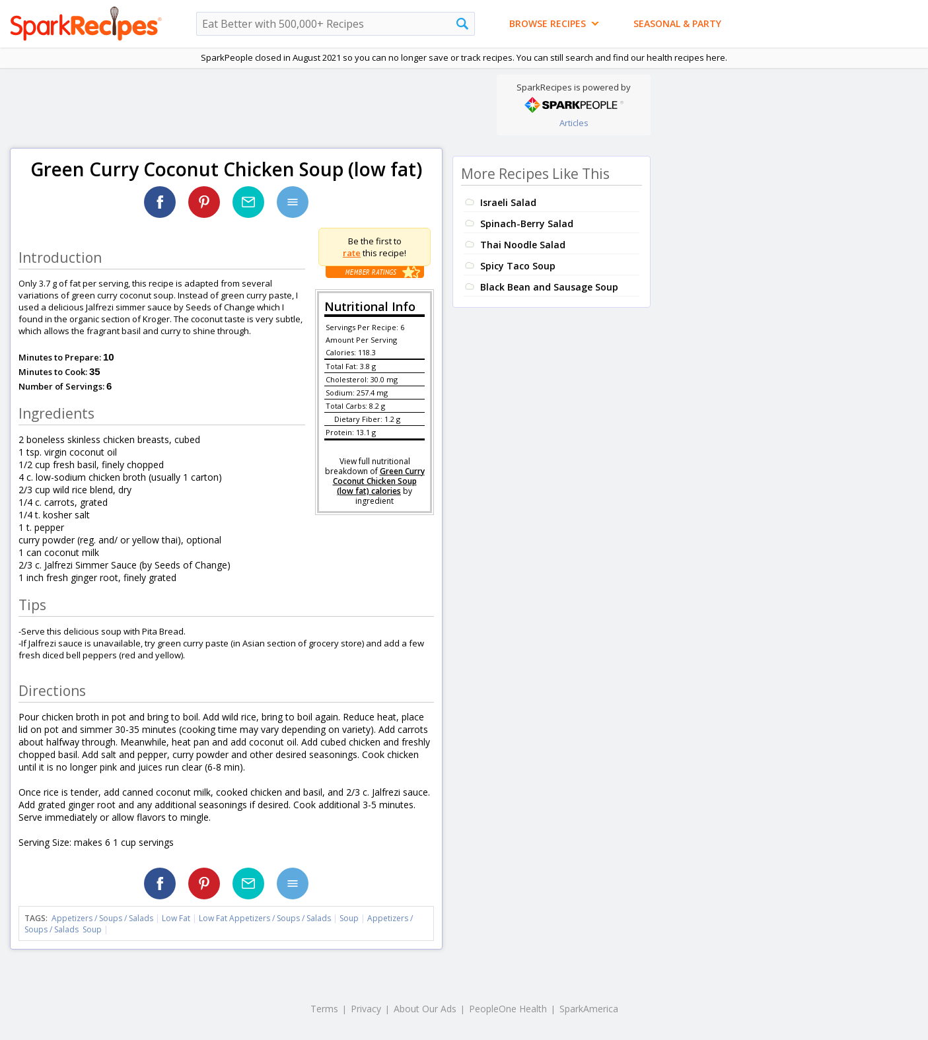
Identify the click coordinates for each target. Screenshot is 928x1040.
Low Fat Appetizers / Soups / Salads (266, 918)
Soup (349, 918)
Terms (324, 1008)
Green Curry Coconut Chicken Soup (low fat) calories (379, 481)
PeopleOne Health (508, 1008)
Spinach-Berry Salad (526, 223)
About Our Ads (425, 1008)
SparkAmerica (588, 1008)
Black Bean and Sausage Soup (549, 287)
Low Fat (176, 918)
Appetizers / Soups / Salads (103, 918)
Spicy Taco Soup (517, 266)
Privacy (366, 1008)
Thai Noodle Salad (522, 244)
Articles (574, 123)
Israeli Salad (508, 202)
